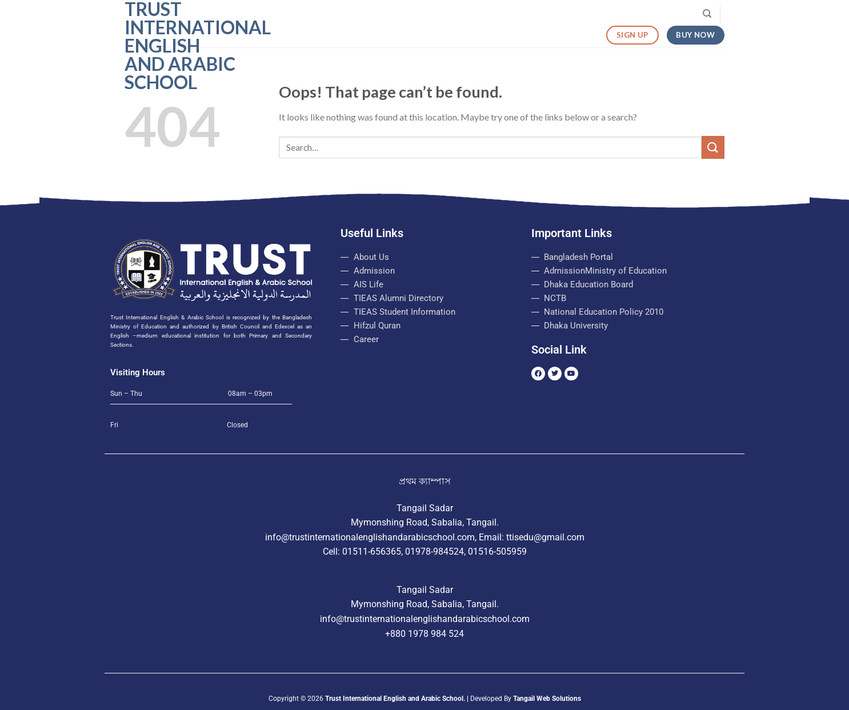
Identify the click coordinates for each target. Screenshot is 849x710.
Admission (427, 14)
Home (326, 14)
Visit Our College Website (643, 14)
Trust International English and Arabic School (182, 45)
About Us (372, 14)
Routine (561, 14)
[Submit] (713, 147)
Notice (472, 14)
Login (512, 14)
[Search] (707, 14)
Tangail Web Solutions (547, 699)
